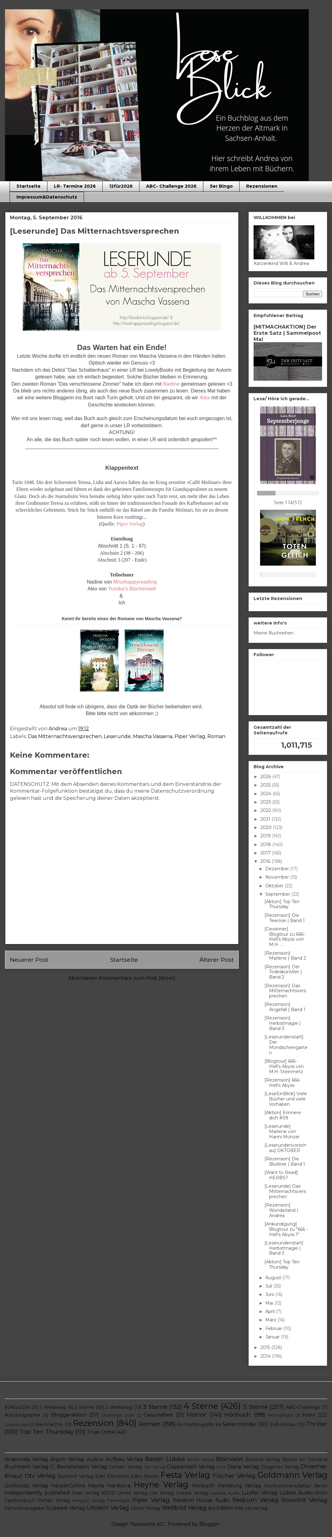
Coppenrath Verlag (191, 1467)
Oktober (275, 886)
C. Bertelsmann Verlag (79, 1467)
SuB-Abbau (283, 1424)
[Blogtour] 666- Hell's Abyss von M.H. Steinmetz (284, 1066)
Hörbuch (237, 1414)
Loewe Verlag (192, 1493)
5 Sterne (255, 1406)
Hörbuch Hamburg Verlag (226, 1486)
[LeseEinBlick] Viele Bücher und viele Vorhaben (285, 1099)
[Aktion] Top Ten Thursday (281, 904)
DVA (221, 1467)
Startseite (28, 186)
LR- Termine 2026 (75, 186)
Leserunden (17, 1424)
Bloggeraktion (69, 1415)
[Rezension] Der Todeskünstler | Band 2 (283, 972)
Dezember (277, 869)
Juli (269, 1286)
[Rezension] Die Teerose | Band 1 (284, 917)
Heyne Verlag (161, 1484)
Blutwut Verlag (263, 1459)
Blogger (209, 1524)
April (270, 1311)
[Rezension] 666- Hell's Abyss (282, 1082)
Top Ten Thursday (46, 1431)
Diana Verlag (243, 1467)
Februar (274, 1328)
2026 (266, 776)
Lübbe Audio (296, 1493)
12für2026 (121, 186)
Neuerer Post (29, 959)
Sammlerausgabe (25, 1508)
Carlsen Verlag (125, 1467)
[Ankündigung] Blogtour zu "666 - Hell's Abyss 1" (286, 1229)
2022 (266, 810)
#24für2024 (17, 1407)
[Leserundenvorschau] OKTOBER (285, 1147)
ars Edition (221, 1508)
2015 (265, 1347)
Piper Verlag (190, 736)
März (271, 1320)
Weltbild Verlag (184, 1507)
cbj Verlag (256, 1508)
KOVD (108, 1493)
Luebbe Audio (225, 1493)
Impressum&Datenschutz (46, 197)
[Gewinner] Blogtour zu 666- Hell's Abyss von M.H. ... (284, 936)
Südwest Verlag (65, 1508)
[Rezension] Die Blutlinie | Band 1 (284, 1161)
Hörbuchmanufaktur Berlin (295, 1486)
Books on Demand (304, 1459)
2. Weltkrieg (118, 1407)
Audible (95, 1459)
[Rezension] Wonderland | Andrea (281, 1210)
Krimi (309, 1415)
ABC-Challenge (303, 1407)
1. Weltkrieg (53, 1407)
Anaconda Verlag (26, 1459)
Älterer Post (216, 959)
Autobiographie (22, 1415)
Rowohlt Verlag (304, 1499)
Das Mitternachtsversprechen (65, 736)
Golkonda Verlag (26, 1486)
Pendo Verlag (54, 1500)
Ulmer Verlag (145, 1508)
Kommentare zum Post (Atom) (137, 978)
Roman (216, 736)
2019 (266, 836)
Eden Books (145, 1476)
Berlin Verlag (201, 1459)
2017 (266, 853)
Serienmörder (239, 1424)
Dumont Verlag (75, 1476)
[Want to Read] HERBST (281, 1175)
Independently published (37, 1493)
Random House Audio (201, 1500)
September (278, 894)
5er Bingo (221, 186)
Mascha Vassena (152, 736)
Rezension (93, 1423)
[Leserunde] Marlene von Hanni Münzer (282, 1131)
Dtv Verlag (40, 1475)
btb (239, 1508)
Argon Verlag (67, 1459)
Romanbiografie (195, 1424)
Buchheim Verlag (27, 1467)
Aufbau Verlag (124, 1459)
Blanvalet (229, 1459)
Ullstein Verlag (107, 1507)
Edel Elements (112, 1476)
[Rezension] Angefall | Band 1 (284, 1007)
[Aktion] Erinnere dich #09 (282, 1115)
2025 (266, 785)
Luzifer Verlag (259, 1493)
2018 (266, 844)
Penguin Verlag (88, 1500)
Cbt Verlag (155, 1467)
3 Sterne (155, 1406)
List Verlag (162, 1493)
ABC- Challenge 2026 (171, 186)
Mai (269, 1303)
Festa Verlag (185, 1475)
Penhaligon (118, 1500)
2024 (266, 793)
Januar (273, 1337)
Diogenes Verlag (280, 1467)
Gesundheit (158, 1415)
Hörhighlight (280, 1415)
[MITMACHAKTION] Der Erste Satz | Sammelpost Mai (287, 333)
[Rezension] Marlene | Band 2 (285, 955)
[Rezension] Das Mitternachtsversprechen (285, 991)
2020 (266, 827)
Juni (270, 1294)
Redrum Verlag (255, 1499)
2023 (266, 802)
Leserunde (117, 736)
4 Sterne (201, 1406)
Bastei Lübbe (165, 1459)
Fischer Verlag (234, 1475)
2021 (266, 819)
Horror (196, 1414)
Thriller (316, 1423)
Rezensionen (261, 186)
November (277, 877)
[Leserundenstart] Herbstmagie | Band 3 (283, 1248)
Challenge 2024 (118, 1415)
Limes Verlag (132, 1493)
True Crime (101, 1432)
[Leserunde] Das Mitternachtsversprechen (285, 1191)
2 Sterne (84, 1407)
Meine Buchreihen (274, 633)
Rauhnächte (49, 1424)
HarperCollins (68, 1486)
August (273, 1277)
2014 (266, 1356)
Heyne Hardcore (109, 1486)
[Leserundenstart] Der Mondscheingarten (286, 1044)
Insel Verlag (85, 1493)
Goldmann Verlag (292, 1475)
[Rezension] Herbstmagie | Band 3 (282, 1023)
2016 (266, 861)
